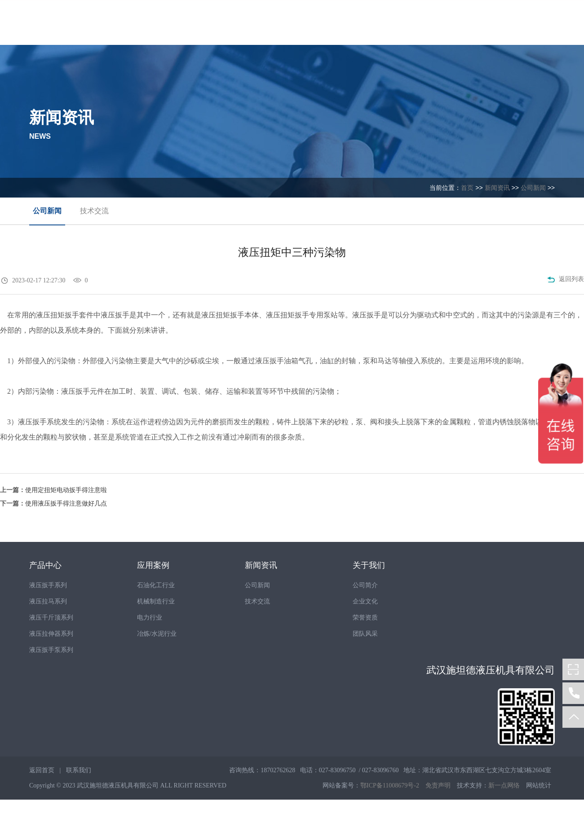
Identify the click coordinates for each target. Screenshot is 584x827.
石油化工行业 (156, 585)
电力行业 (149, 617)
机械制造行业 (156, 601)
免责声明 (438, 785)
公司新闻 (533, 187)
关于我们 (369, 565)
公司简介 (365, 585)
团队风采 (365, 633)
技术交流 (94, 211)
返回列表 (565, 280)
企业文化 (365, 601)
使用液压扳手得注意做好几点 (66, 503)
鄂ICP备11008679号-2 (389, 785)
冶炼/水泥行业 (157, 633)
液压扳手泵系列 (51, 650)
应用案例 (153, 565)
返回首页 (41, 770)
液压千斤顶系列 (51, 617)
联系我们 (78, 770)
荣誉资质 (365, 617)
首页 (467, 187)
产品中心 (45, 565)
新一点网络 (504, 785)
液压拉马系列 (48, 601)
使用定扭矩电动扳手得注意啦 (66, 490)
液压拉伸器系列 (51, 633)
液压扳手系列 (48, 585)
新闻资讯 (497, 187)
